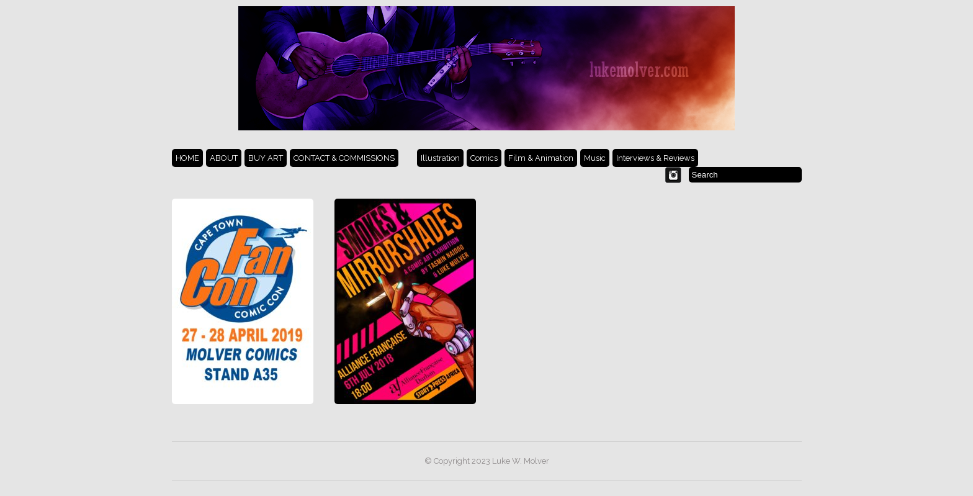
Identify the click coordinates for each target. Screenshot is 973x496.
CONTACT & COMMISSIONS (344, 158)
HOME (187, 158)
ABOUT (224, 158)
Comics (484, 158)
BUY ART (265, 158)
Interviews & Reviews (655, 158)
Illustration (440, 158)
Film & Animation (540, 158)
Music (595, 158)
